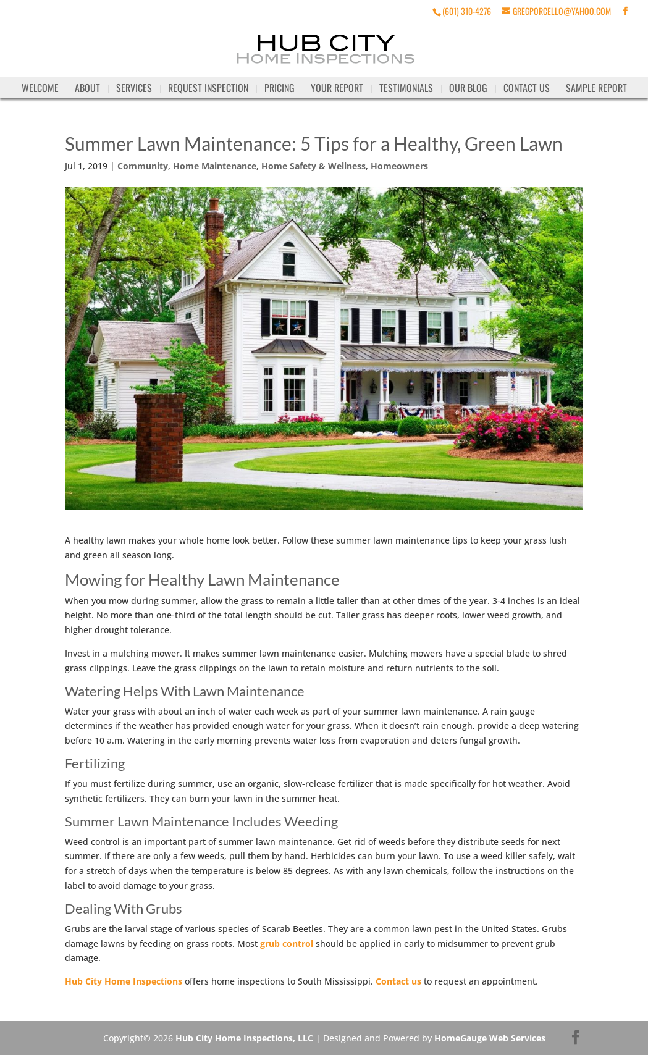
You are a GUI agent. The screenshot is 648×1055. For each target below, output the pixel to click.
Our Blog (468, 87)
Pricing (279, 87)
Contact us (398, 981)
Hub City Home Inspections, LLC (244, 1038)
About (87, 87)
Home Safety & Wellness (313, 166)
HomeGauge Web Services (489, 1038)
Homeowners (399, 166)
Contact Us (526, 87)
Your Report (337, 87)
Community (142, 166)
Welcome (40, 87)
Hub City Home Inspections (123, 981)
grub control (286, 943)
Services (134, 87)
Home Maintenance (214, 166)
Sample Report (596, 87)
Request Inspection (208, 87)
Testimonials (406, 87)
